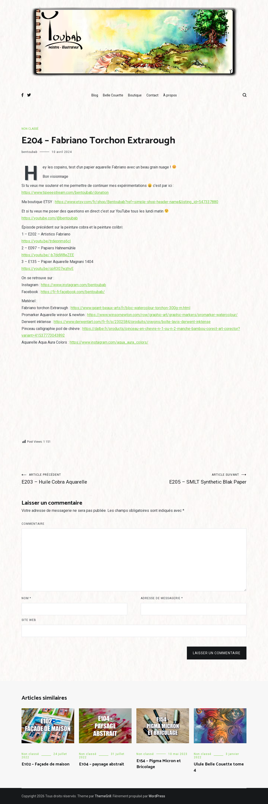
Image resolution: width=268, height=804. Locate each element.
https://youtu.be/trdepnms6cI (46, 241)
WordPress (157, 796)
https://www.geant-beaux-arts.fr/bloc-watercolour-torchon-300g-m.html (130, 308)
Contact (152, 95)
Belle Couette (113, 95)
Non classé (30, 128)
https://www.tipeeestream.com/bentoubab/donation (65, 192)
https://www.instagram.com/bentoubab (73, 285)
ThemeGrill (103, 796)
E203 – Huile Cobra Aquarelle (78, 479)
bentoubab (29, 152)
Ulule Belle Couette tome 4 (219, 767)
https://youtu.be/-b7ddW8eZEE (48, 255)
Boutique (135, 95)
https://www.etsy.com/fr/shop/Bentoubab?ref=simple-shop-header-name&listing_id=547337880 (136, 202)
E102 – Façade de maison (45, 764)
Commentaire (33, 523)
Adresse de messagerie (162, 598)
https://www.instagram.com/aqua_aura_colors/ (109, 342)
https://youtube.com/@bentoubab (50, 218)
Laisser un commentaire (216, 653)
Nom (26, 598)
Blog (94, 95)
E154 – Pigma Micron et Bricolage (158, 763)
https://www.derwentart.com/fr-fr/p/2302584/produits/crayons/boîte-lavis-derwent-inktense (132, 321)
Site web (29, 620)
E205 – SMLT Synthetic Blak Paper (190, 479)
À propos (170, 95)
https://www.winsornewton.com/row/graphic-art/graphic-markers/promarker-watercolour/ (162, 315)
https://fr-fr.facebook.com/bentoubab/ (73, 292)
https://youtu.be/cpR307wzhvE (47, 268)
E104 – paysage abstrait (101, 764)
